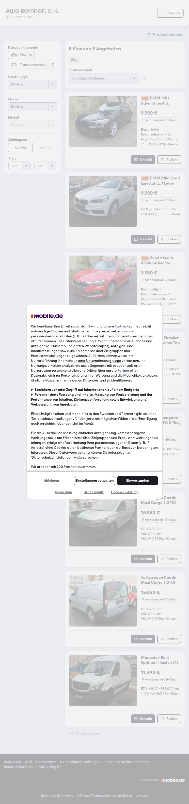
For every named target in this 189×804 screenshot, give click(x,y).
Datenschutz (94, 492)
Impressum (63, 492)
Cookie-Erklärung (125, 492)
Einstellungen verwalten (94, 480)
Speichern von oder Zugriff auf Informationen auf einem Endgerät (87, 390)
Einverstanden (137, 480)
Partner (120, 326)
